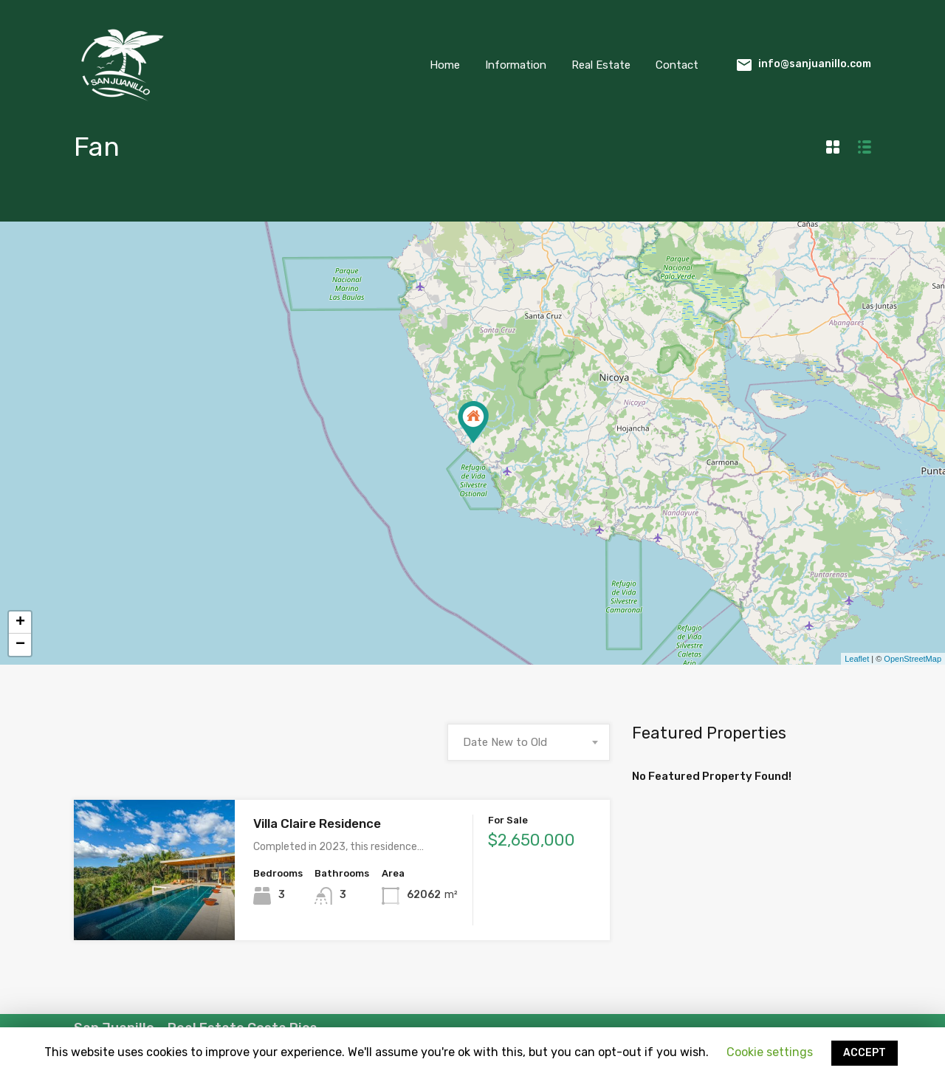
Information (515, 65)
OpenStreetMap (912, 658)
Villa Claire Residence (317, 823)
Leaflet (857, 658)
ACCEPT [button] (864, 1053)
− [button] (20, 645)
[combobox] (528, 742)
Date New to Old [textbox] (505, 742)
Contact (677, 65)
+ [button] (20, 623)
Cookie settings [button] (769, 1052)
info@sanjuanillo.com (814, 64)
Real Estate (600, 65)
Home (445, 65)
